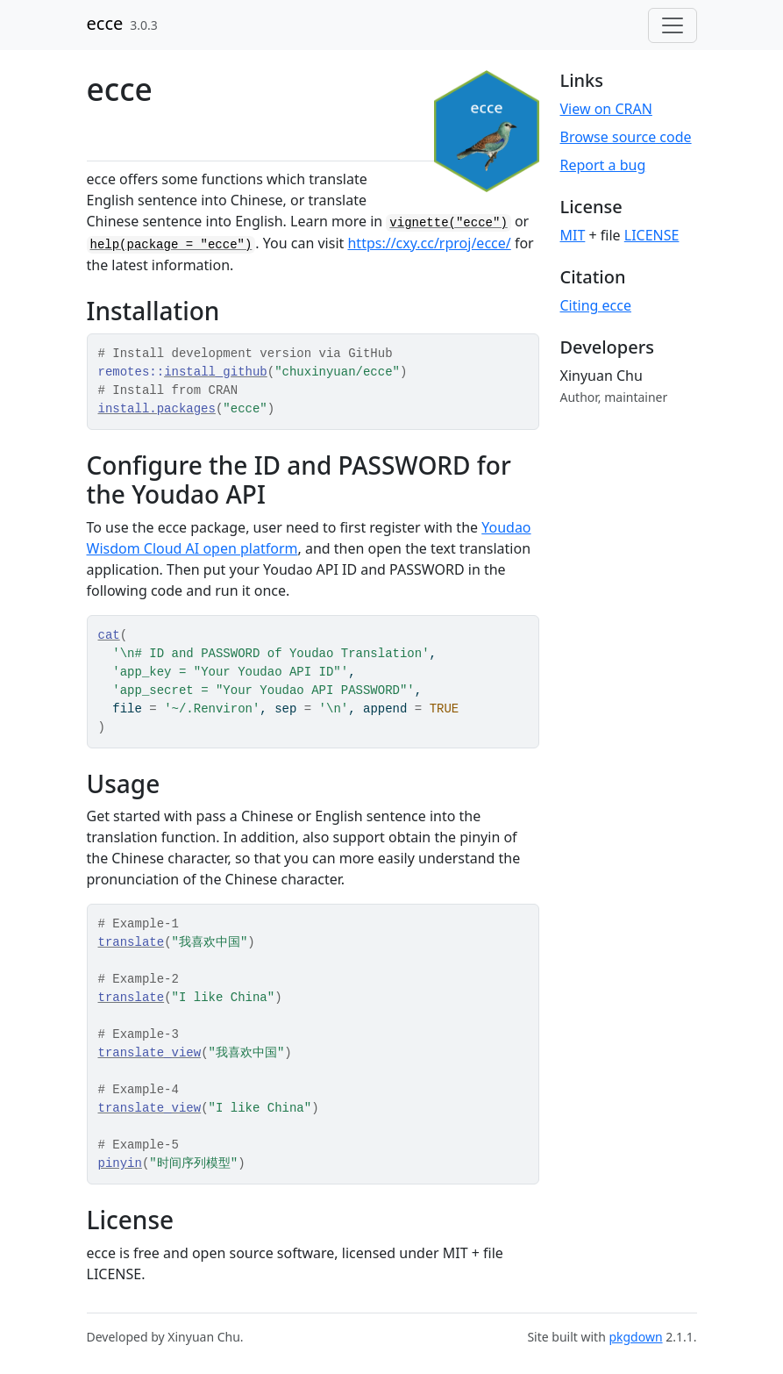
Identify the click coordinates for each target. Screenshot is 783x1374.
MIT (573, 235)
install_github (215, 372)
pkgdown (635, 1336)
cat (109, 635)
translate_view (150, 1053)
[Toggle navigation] (672, 25)
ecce (105, 23)
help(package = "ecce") (171, 245)
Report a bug (603, 165)
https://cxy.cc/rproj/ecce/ (428, 243)
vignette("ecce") (448, 223)
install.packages (157, 409)
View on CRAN (606, 108)
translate (131, 942)
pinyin (120, 1163)
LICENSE (652, 235)
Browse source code (626, 137)
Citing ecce (595, 305)
